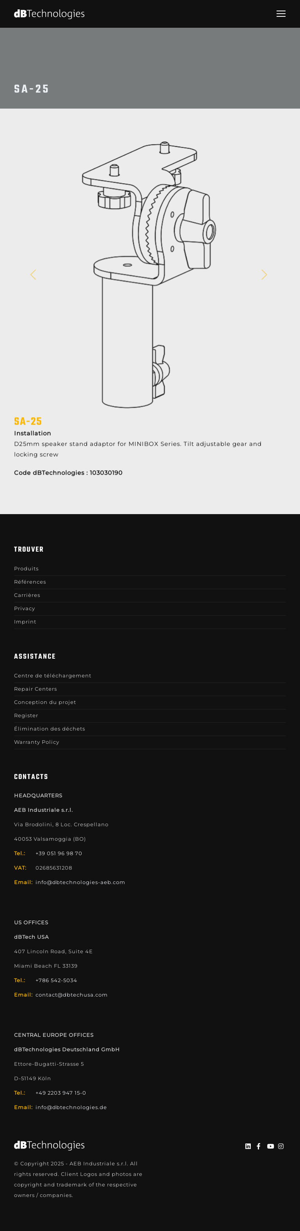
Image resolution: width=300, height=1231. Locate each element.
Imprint (25, 621)
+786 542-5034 (56, 980)
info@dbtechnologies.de (71, 1107)
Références (30, 582)
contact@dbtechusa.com (72, 995)
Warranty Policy (36, 742)
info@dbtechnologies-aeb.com (80, 882)
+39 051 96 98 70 (59, 853)
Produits (26, 568)
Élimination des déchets (49, 728)
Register (26, 715)
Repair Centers (35, 689)
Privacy (24, 608)
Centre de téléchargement (52, 675)
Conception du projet (45, 702)
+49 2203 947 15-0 (61, 1093)
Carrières (27, 595)
